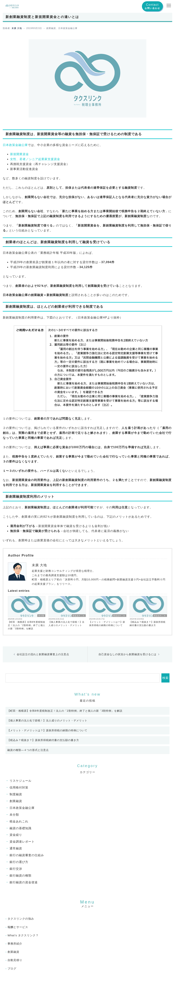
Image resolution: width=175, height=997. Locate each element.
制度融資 (16, 794)
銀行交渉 (16, 868)
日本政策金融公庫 (67, 28)
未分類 (41, 616)
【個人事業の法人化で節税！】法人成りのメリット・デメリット (66, 624)
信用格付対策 (19, 787)
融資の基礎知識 (20, 828)
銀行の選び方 (19, 862)
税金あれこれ (79, 616)
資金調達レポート (22, 841)
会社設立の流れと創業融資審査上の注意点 (43, 654)
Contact (152, 4)
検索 (165, 677)
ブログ (12, 968)
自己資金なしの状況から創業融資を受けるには (127, 654)
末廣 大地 (17, 28)
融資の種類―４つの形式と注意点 (28, 750)
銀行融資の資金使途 (24, 882)
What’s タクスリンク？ (23, 935)
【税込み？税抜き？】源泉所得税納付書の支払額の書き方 (147, 624)
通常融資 (16, 848)
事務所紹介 (15, 943)
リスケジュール (20, 780)
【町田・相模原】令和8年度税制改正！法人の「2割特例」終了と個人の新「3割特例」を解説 (26, 625)
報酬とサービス (18, 927)
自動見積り (15, 960)
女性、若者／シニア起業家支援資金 (35, 159)
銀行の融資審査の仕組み (27, 855)
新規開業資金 (19, 154)
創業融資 (51, 28)
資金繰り (16, 834)
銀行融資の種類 (20, 875)
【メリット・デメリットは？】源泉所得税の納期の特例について (107, 624)
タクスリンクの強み (21, 918)
